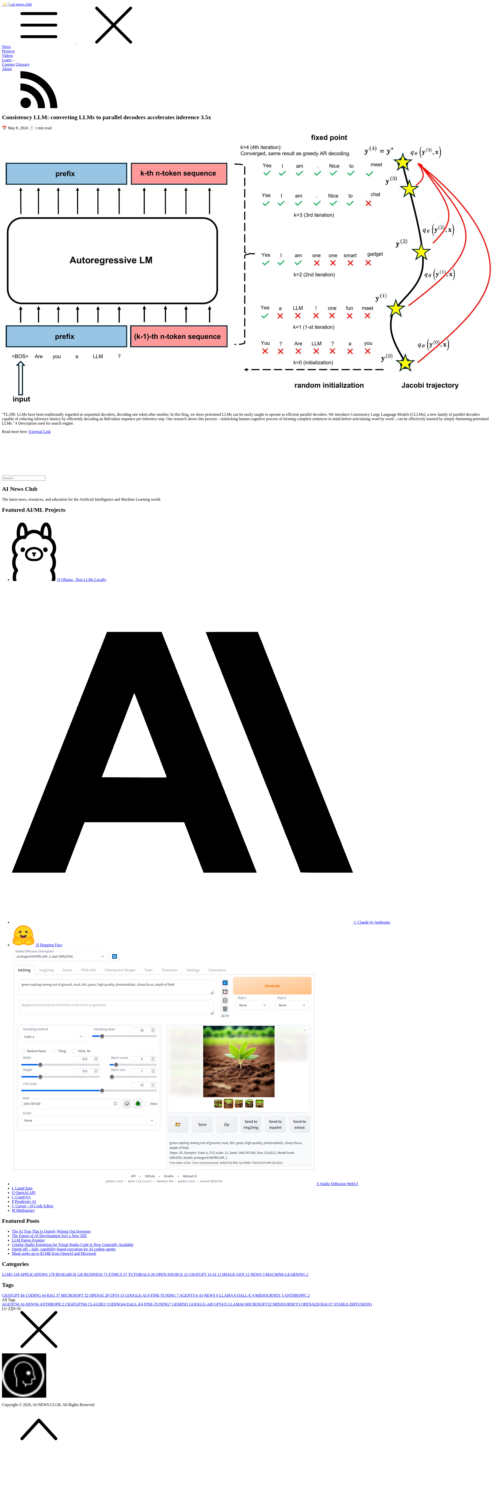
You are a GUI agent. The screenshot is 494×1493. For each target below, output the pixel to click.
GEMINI (180, 1304)
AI (217, 1274)
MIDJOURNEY (269, 1295)
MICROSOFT (75, 1295)
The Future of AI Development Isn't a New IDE (49, 1236)
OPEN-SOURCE (172, 1274)
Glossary (23, 64)
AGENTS (189, 1295)
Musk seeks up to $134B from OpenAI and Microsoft (54, 1253)
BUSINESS (96, 1274)
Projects (8, 51)
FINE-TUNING (165, 1295)
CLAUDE (97, 1304)
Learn (8, 60)
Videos (7, 55)
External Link (40, 432)
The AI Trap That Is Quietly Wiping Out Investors (51, 1231)
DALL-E (246, 1295)
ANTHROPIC (297, 1295)
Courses (8, 64)
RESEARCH (70, 1274)
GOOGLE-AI (138, 1295)
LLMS (11, 1274)
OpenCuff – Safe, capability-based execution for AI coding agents (64, 1249)
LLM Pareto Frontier (28, 1240)
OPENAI (99, 1295)
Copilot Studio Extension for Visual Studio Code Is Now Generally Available (72, 1245)
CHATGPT (200, 1274)
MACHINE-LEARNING (286, 1274)
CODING (36, 1295)
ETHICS (118, 1274)
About (7, 69)
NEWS (257, 1274)
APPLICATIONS (38, 1274)
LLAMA (228, 1295)
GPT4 (117, 1295)
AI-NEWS (209, 1295)
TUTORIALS (142, 1274)
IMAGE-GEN (236, 1274)
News (6, 47)
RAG (54, 1295)
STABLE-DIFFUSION (353, 1304)
